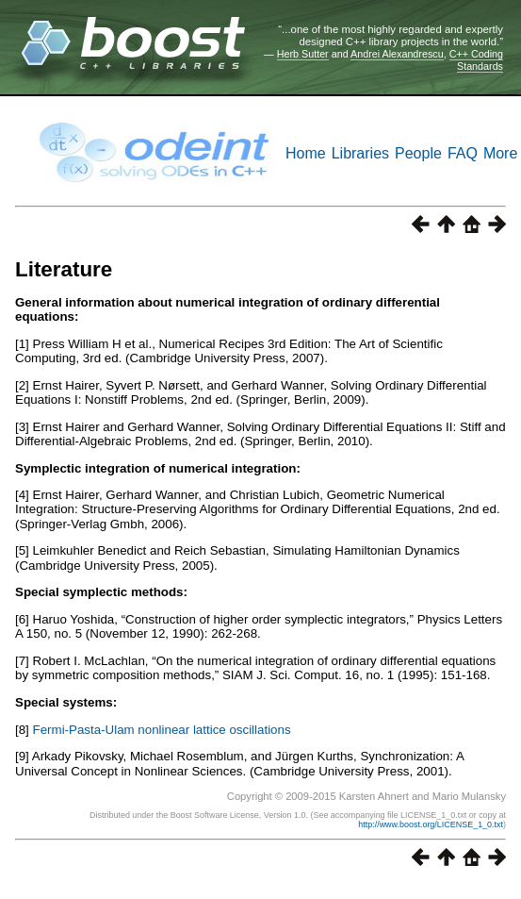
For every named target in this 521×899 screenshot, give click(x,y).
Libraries (360, 153)
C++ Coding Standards (476, 59)
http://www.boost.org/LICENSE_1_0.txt (430, 824)
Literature (63, 269)
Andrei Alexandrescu (397, 53)
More (500, 153)
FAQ (463, 153)
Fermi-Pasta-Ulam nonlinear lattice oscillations (162, 730)
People (418, 153)
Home (305, 153)
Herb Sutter (303, 53)
